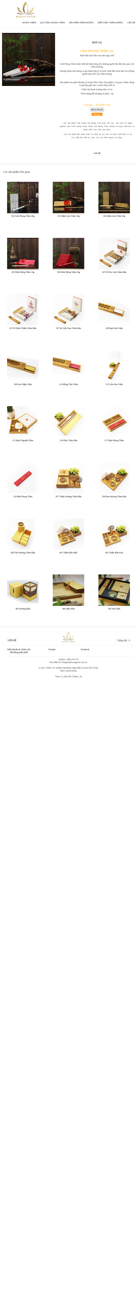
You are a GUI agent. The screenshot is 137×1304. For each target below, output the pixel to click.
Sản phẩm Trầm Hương (81, 23)
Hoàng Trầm (29, 23)
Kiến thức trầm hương (110, 23)
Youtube (52, 649)
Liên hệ (97, 153)
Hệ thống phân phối (19, 652)
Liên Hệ (131, 23)
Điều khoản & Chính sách (19, 649)
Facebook (85, 649)
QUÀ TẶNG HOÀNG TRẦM (52, 23)
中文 (126, 5)
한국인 (132, 5)
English (117, 5)
